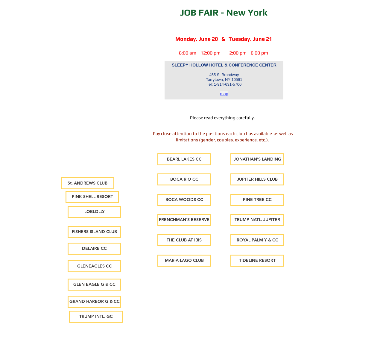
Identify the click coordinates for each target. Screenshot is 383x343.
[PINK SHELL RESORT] (92, 197)
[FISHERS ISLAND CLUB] (94, 232)
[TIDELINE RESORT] (257, 261)
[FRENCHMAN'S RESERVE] (184, 220)
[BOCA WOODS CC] (184, 200)
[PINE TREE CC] (257, 200)
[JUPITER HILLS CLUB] (257, 179)
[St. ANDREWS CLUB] (87, 183)
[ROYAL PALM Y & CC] (257, 240)
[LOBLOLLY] (94, 212)
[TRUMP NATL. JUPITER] (257, 220)
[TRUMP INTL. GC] (96, 317)
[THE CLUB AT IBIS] (184, 240)
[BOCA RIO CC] (184, 179)
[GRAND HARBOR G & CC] (94, 302)
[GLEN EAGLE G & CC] (94, 285)
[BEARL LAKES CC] (184, 159)
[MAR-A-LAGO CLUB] (184, 261)
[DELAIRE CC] (94, 249)
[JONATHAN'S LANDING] (257, 159)
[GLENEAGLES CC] (94, 266)
